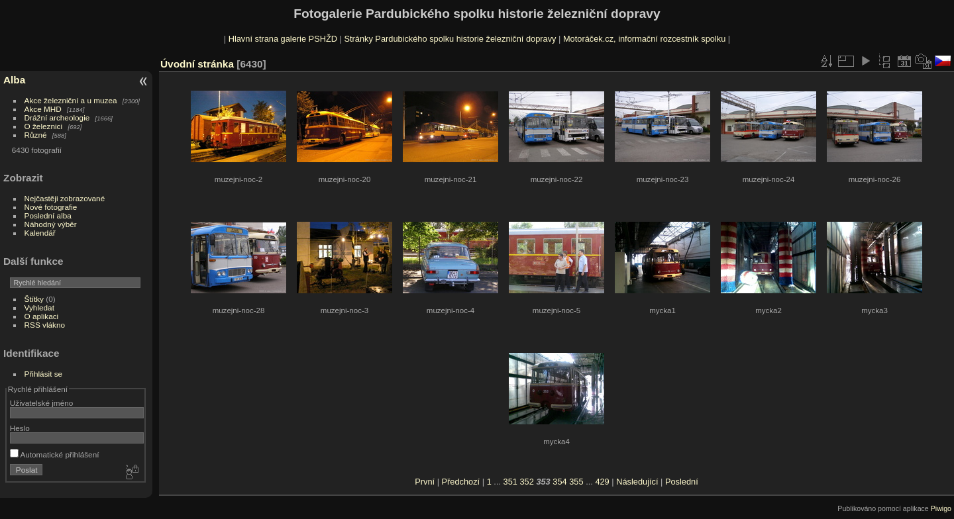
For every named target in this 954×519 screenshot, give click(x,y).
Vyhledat (39, 307)
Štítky (34, 299)
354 (559, 482)
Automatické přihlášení (54, 454)
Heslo (20, 428)
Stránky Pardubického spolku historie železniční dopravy (450, 39)
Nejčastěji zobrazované (65, 198)
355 (576, 482)
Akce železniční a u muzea (71, 100)
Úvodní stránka (197, 64)
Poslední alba (48, 215)
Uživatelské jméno (41, 403)
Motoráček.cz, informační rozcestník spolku (644, 39)
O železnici (44, 126)
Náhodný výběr (51, 224)
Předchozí (461, 482)
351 (510, 482)
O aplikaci (42, 316)
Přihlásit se (44, 373)
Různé (36, 134)
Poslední (681, 482)
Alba (14, 79)
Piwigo (941, 508)
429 (602, 482)
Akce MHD (43, 109)
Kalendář (40, 232)
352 (526, 482)
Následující (637, 482)
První (425, 482)
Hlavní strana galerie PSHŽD (283, 39)
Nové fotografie (51, 207)
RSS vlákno (45, 324)
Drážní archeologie (57, 117)
